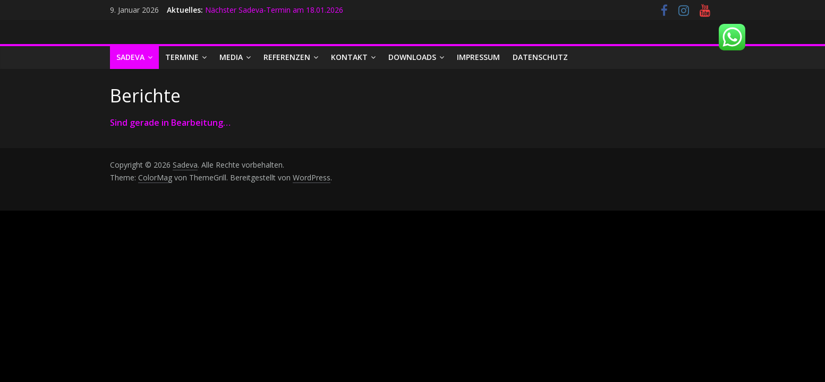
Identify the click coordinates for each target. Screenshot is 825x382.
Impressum (478, 57)
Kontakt (349, 57)
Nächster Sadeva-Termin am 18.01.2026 (274, 10)
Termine (182, 57)
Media (231, 57)
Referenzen (286, 57)
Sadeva (130, 57)
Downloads (412, 57)
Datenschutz (540, 57)
